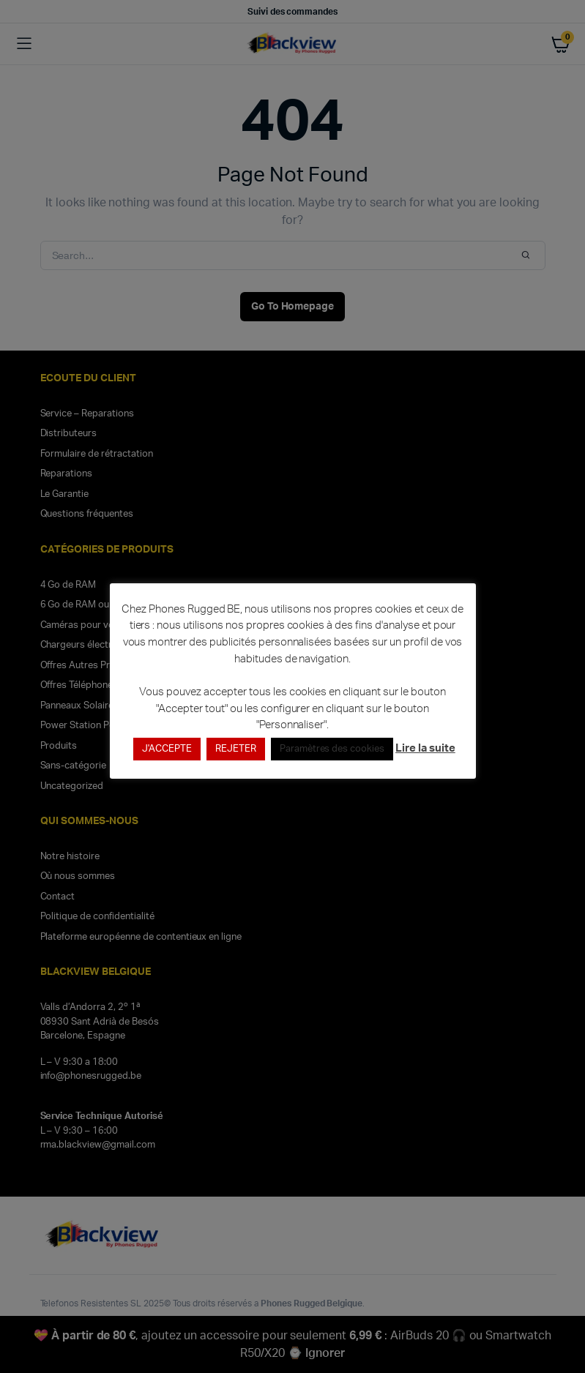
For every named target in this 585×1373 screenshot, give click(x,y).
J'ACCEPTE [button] (167, 749)
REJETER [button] (235, 749)
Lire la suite (425, 748)
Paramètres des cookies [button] (332, 749)
